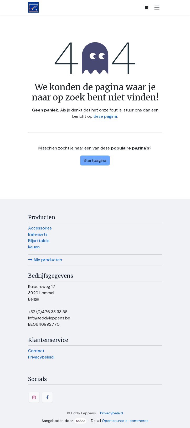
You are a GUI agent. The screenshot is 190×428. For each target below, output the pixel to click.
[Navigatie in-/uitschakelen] (157, 7)
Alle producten (45, 260)
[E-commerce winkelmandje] (146, 7)
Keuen (34, 247)
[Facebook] (47, 397)
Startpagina (95, 160)
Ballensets (38, 234)
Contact (36, 351)
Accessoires (40, 228)
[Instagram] (34, 397)
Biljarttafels (38, 240)
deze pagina (105, 116)
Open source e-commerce (125, 420)
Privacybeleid (41, 357)
